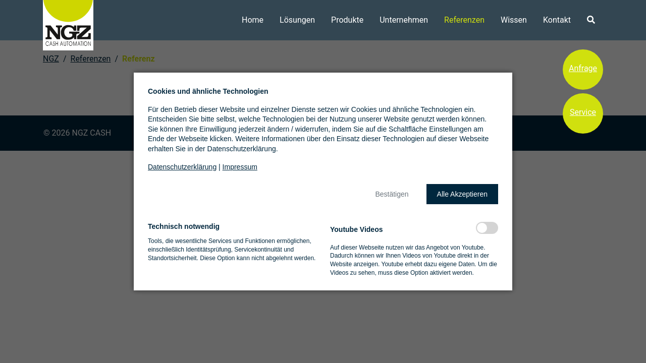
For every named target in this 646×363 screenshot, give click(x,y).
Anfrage (583, 68)
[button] (391, 194)
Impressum (240, 167)
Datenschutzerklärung (182, 167)
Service (583, 112)
